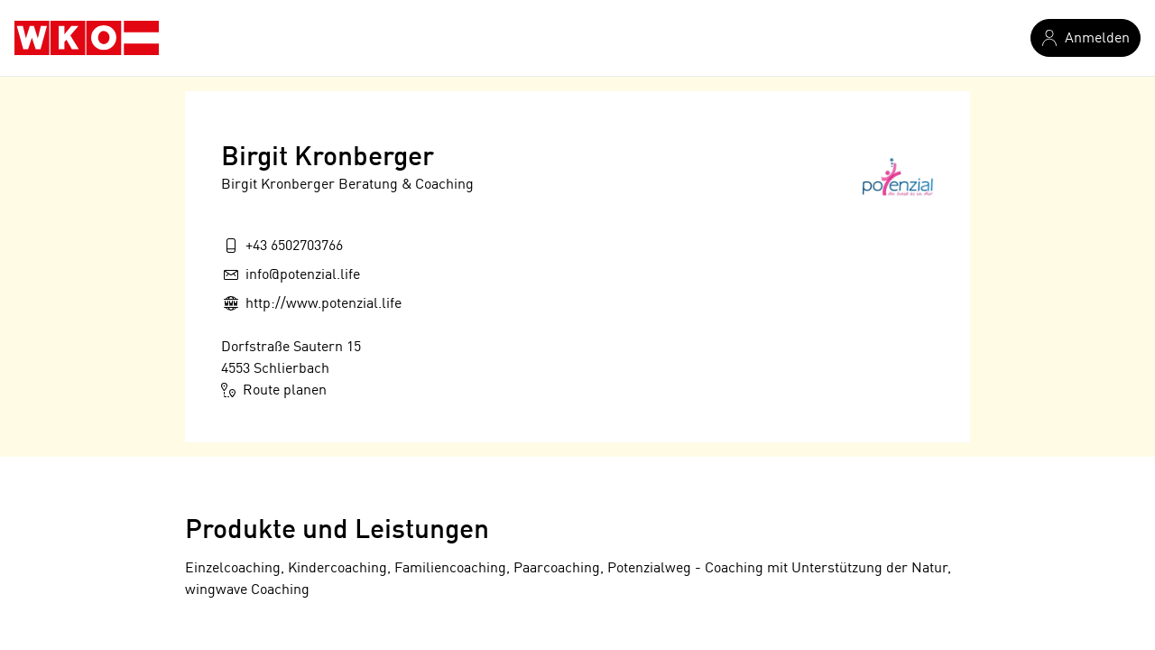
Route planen (274, 390)
